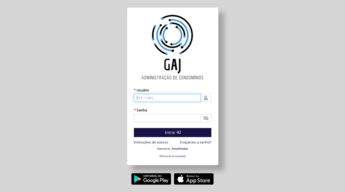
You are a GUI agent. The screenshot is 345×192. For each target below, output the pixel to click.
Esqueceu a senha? (195, 142)
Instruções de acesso (151, 142)
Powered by (163, 148)
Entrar (172, 132)
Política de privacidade (172, 156)
